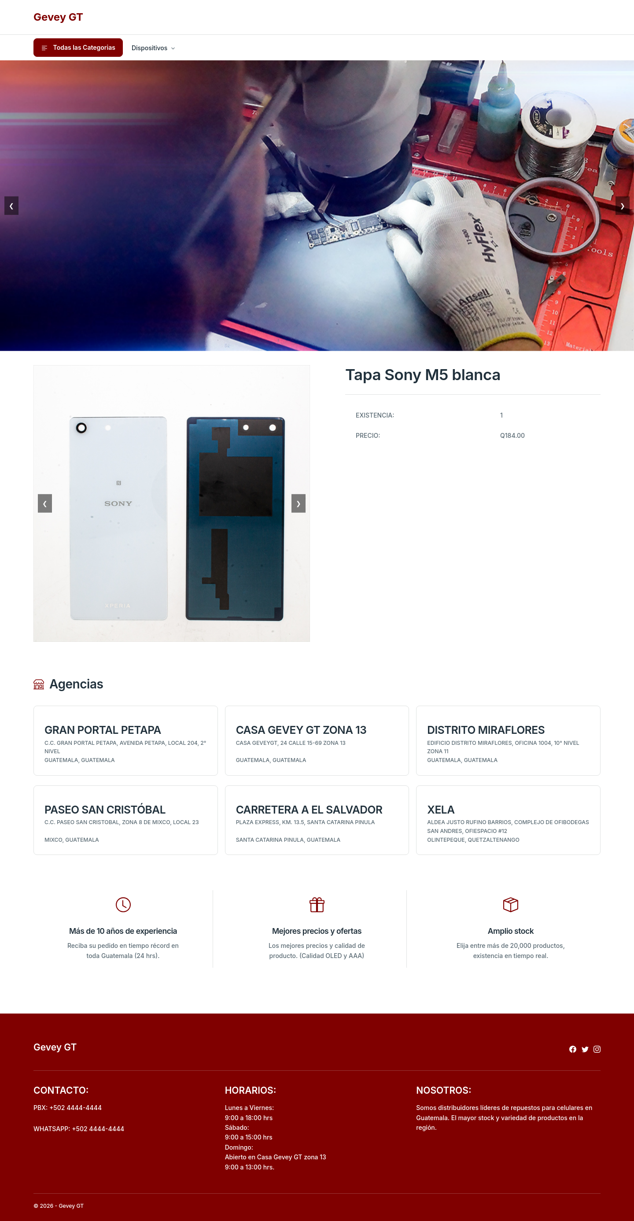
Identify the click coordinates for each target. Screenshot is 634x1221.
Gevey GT (58, 17)
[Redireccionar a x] (585, 1049)
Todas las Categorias (78, 48)
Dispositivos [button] (149, 48)
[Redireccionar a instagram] (597, 1049)
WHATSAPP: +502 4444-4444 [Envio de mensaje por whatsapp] (78, 1128)
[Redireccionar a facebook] (572, 1049)
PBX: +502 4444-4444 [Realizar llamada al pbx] (67, 1107)
